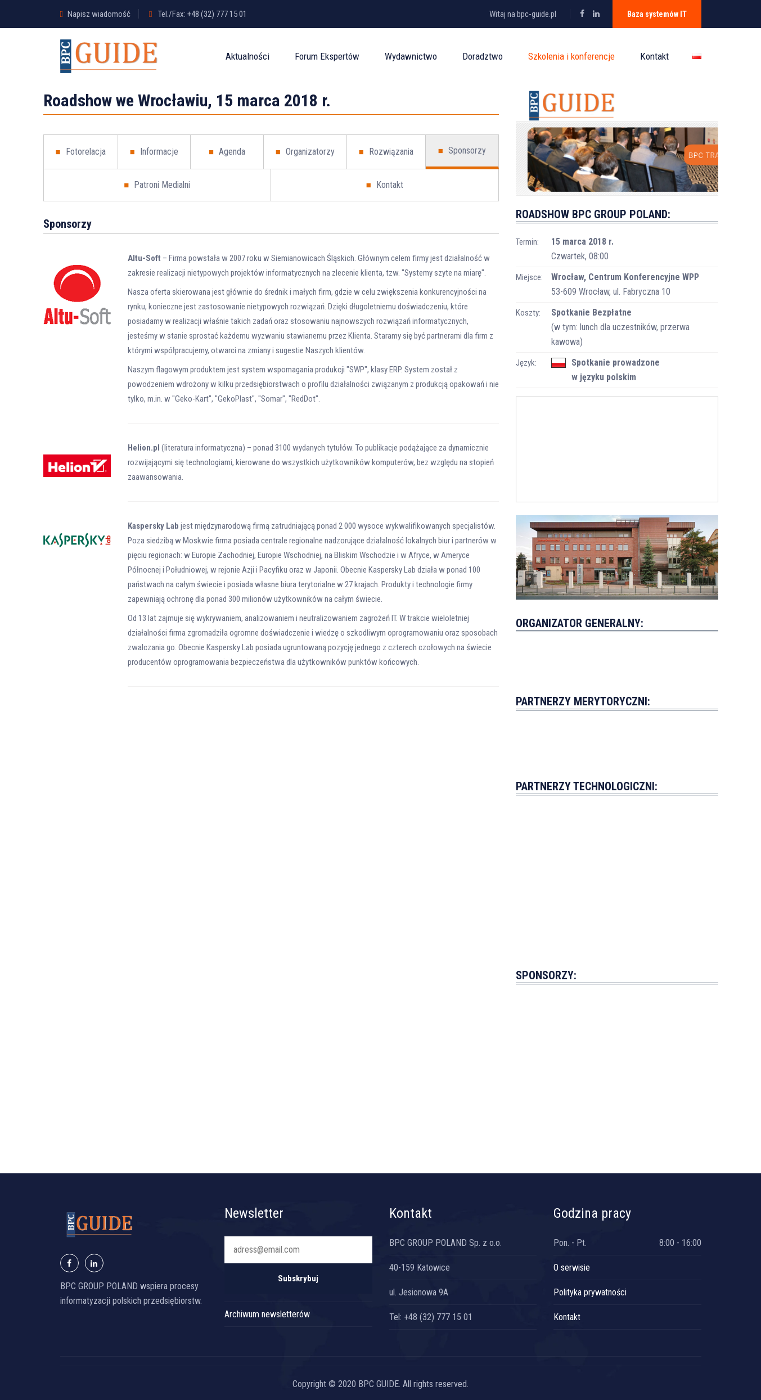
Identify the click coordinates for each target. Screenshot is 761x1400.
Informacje (154, 152)
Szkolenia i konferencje (571, 56)
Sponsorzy (462, 150)
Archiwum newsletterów (267, 1314)
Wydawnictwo (411, 56)
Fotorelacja (81, 152)
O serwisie (571, 1267)
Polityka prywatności (590, 1292)
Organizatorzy (305, 152)
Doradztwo (482, 56)
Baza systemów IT (657, 14)
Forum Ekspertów (327, 56)
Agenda (227, 152)
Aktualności (247, 56)
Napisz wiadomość (98, 14)
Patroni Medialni (157, 185)
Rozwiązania (386, 152)
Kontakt (654, 56)
